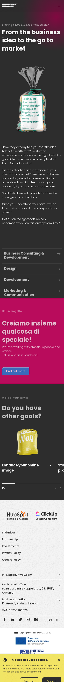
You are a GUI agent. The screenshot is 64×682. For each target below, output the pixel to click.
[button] (60, 488)
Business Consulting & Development (32, 292)
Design (32, 305)
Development (32, 316)
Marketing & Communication (32, 329)
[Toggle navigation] (58, 6)
